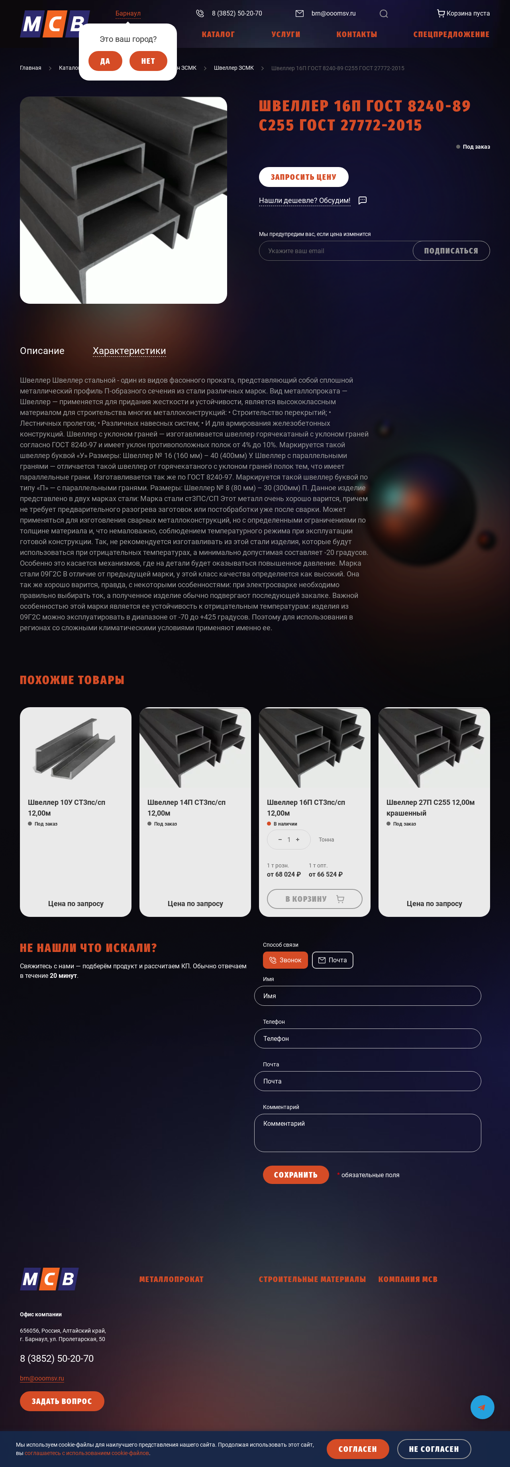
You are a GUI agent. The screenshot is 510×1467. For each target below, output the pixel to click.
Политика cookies (401, 1384)
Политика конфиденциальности (421, 1370)
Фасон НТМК (156, 1370)
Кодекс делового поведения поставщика (432, 1398)
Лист (145, 1328)
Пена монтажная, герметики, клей (303, 1421)
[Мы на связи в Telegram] (482, 1402)
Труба (147, 1342)
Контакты (392, 1356)
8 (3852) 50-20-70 (57, 1358)
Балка (147, 1315)
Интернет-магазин (402, 1328)
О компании (394, 1301)
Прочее (149, 1398)
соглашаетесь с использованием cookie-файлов (87, 1453)
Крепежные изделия (285, 1351)
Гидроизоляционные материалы (301, 1301)
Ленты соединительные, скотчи (300, 1379)
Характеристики (129, 350)
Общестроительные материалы (300, 1407)
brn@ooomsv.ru (42, 1378)
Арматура (152, 1301)
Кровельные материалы (290, 1365)
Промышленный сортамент (175, 1384)
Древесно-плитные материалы (299, 1337)
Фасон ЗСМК (156, 1356)
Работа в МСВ (397, 1342)
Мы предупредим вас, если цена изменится (315, 234)
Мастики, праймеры (285, 1393)
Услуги (387, 1315)
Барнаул (128, 13)
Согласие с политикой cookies (417, 1412)
